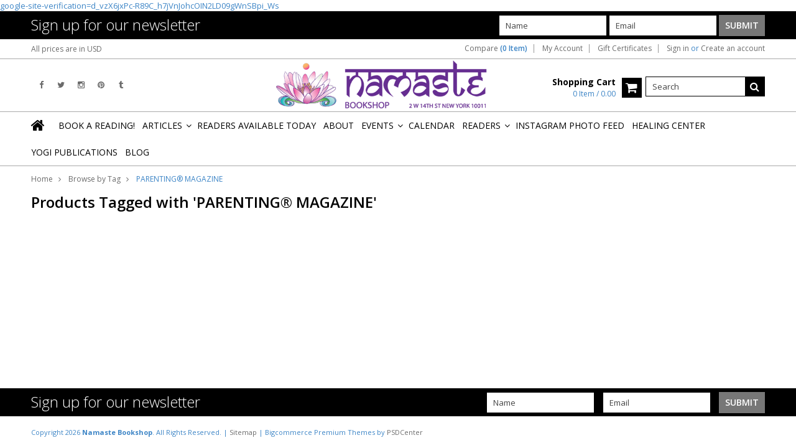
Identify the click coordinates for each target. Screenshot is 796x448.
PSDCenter (405, 432)
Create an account (733, 48)
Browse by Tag (94, 179)
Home (42, 179)
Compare (496, 48)
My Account (562, 48)
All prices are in (66, 49)
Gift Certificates (625, 48)
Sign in (678, 48)
